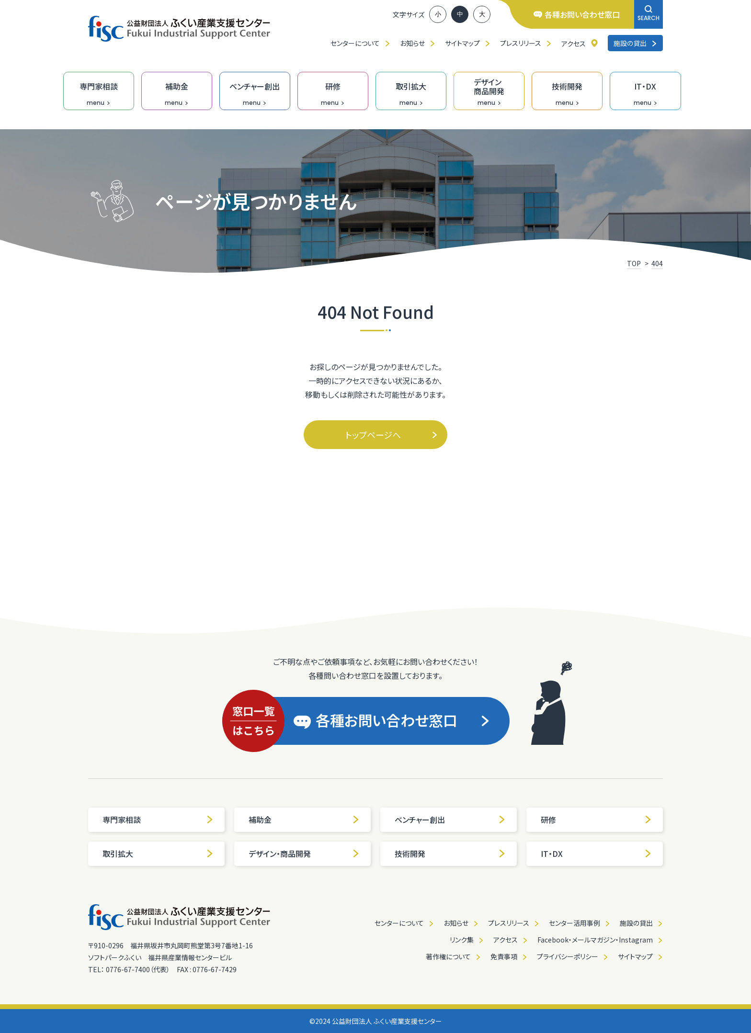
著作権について (448, 956)
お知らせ (412, 43)
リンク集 (462, 939)
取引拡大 (158, 853)
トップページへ (391, 434)
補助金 (304, 819)
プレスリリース (520, 43)
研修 (596, 819)
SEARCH (648, 13)
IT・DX (596, 853)
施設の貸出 (635, 43)
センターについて (355, 43)
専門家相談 (158, 819)
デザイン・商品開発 (304, 853)
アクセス (573, 43)
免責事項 (503, 956)
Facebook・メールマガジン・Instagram (595, 939)
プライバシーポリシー (567, 956)
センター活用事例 (574, 923)
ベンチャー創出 (450, 819)
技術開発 (450, 853)
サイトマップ (462, 43)
